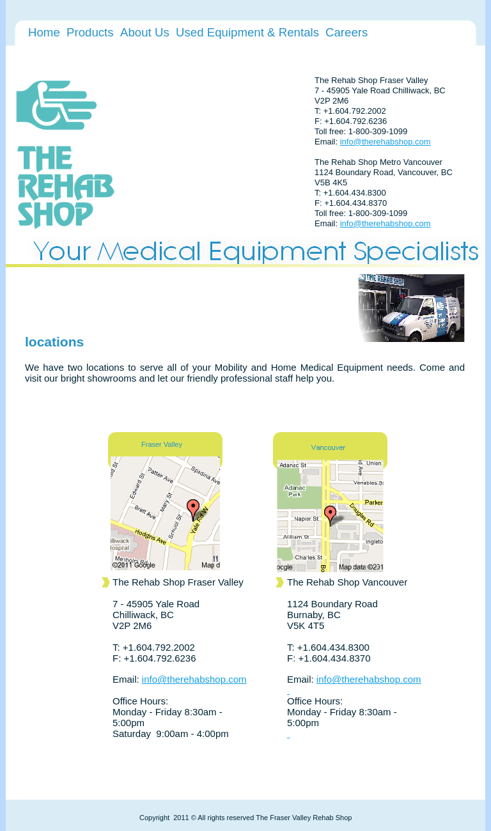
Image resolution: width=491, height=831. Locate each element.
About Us (144, 32)
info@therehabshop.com (385, 141)
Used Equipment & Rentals (247, 32)
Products (90, 32)
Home (44, 32)
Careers (346, 32)
